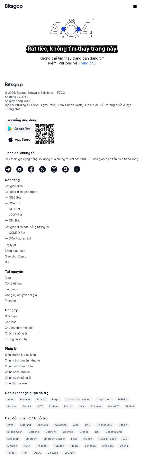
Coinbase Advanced (78, 399)
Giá (7, 262)
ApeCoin (42, 424)
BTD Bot (14, 209)
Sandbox (90, 445)
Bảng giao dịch (15, 250)
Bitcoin (123, 424)
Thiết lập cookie (16, 383)
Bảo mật (10, 322)
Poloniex (96, 406)
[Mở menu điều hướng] (135, 6)
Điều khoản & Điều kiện (20, 354)
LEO (125, 438)
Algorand (25, 424)
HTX (40, 406)
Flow (74, 438)
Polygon (59, 445)
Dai (97, 431)
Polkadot (42, 445)
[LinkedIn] (77, 169)
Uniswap (53, 452)
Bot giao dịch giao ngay (21, 191)
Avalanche (60, 424)
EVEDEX (122, 399)
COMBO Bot (17, 232)
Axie (76, 424)
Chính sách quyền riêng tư (22, 360)
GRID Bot (15, 197)
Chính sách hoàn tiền (19, 366)
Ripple (74, 445)
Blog (8, 277)
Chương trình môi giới (19, 327)
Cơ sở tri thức (13, 283)
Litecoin (12, 445)
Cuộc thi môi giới (16, 333)
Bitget (55, 399)
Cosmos (68, 431)
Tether (11, 452)
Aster (10, 399)
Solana (124, 445)
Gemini (26, 406)
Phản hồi (10, 300)
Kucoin (68, 406)
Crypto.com (104, 399)
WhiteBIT (113, 406)
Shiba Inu (107, 445)
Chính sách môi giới (18, 377)
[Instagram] (54, 169)
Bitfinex (41, 399)
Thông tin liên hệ (16, 339)
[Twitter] (42, 169)
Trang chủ (87, 63)
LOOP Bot (15, 214)
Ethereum (31, 438)
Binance (25, 399)
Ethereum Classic (54, 438)
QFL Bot (14, 220)
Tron (24, 452)
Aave (10, 424)
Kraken (53, 406)
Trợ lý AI (10, 245)
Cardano (34, 431)
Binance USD (104, 424)
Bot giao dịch (14, 186)
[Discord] (65, 169)
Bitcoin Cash (14, 431)
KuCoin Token (107, 438)
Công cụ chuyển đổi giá (21, 295)
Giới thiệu (11, 316)
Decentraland (114, 431)
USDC (37, 452)
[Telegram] (8, 169)
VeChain (69, 452)
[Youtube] (19, 169)
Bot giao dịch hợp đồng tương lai (27, 227)
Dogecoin (13, 438)
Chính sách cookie (17, 372)
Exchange (11, 289)
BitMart (130, 406)
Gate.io (11, 406)
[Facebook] (31, 169)
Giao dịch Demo (15, 256)
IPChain (87, 438)
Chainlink (51, 431)
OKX (81, 406)
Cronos (84, 431)
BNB (87, 424)
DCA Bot (14, 203)
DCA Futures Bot (20, 238)
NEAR (27, 445)
